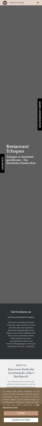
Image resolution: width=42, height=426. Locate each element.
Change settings (21, 420)
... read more (29, 346)
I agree (21, 413)
